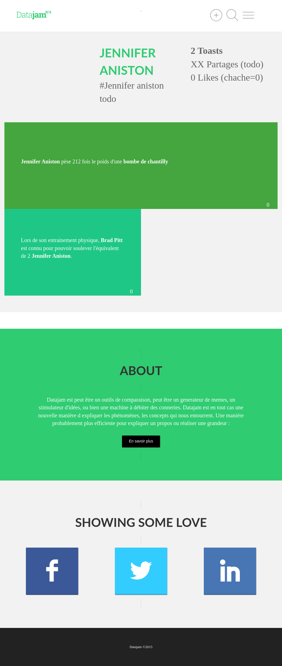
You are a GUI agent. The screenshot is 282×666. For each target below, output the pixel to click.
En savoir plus (141, 441)
